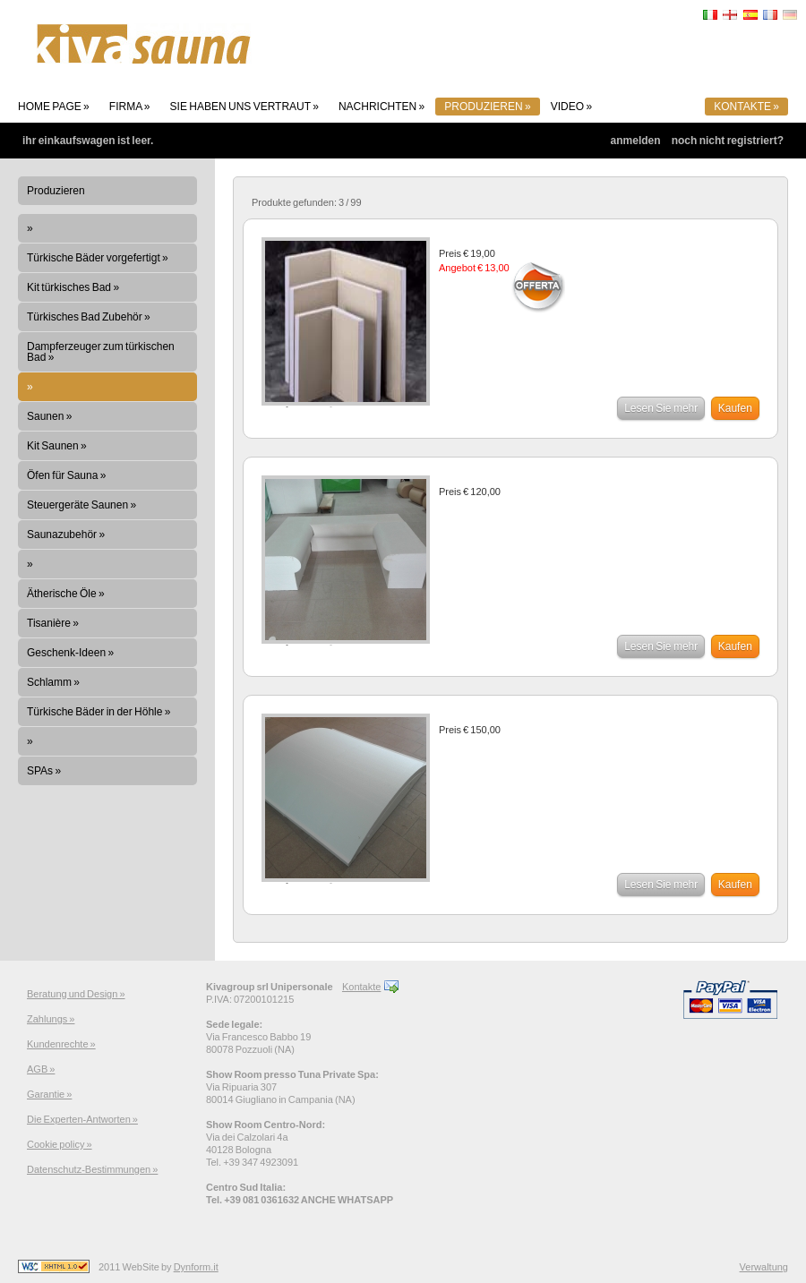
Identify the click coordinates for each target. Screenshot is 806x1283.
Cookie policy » (59, 1144)
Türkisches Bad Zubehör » (88, 317)
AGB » (41, 1069)
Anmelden (636, 140)
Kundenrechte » (61, 1044)
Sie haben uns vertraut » (244, 106)
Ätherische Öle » (66, 593)
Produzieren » (487, 106)
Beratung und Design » (76, 993)
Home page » (54, 106)
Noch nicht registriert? (728, 140)
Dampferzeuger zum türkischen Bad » (101, 352)
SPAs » (44, 771)
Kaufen (735, 408)
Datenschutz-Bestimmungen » (92, 1169)
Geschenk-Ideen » (70, 652)
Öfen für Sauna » (66, 475)
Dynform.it (196, 1267)
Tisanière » (53, 623)
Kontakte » (746, 106)
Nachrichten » (381, 106)
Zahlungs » (50, 1019)
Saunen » (49, 416)
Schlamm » (53, 682)
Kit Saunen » (57, 446)
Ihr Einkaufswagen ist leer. (87, 140)
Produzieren (56, 190)
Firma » (129, 106)
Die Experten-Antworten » (82, 1119)
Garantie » (49, 1094)
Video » (571, 106)
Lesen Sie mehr (661, 408)
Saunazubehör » (66, 534)
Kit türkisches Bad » (73, 287)
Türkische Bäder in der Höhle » (98, 712)
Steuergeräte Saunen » (81, 505)
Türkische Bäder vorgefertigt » (97, 258)
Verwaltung (764, 1267)
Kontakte (361, 986)
